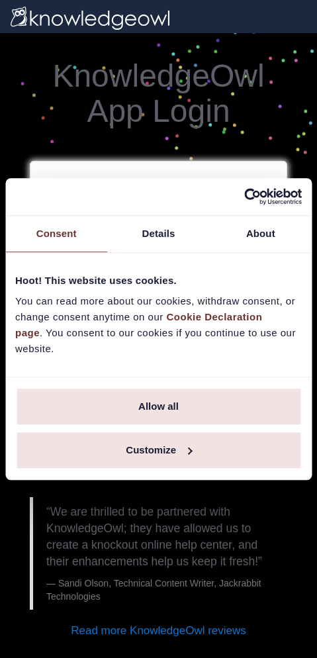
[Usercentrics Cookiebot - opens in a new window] (244, 196)
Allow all (158, 406)
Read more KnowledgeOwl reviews (158, 630)
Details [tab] (158, 233)
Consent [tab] (56, 233)
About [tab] (260, 233)
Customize (159, 449)
